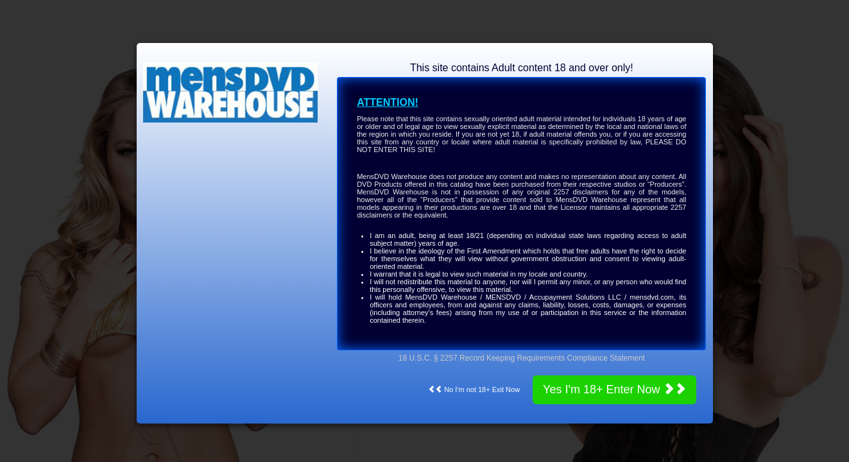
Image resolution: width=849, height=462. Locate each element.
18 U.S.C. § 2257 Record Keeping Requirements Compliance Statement (522, 358)
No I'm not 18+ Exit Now (474, 389)
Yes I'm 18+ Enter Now (614, 389)
